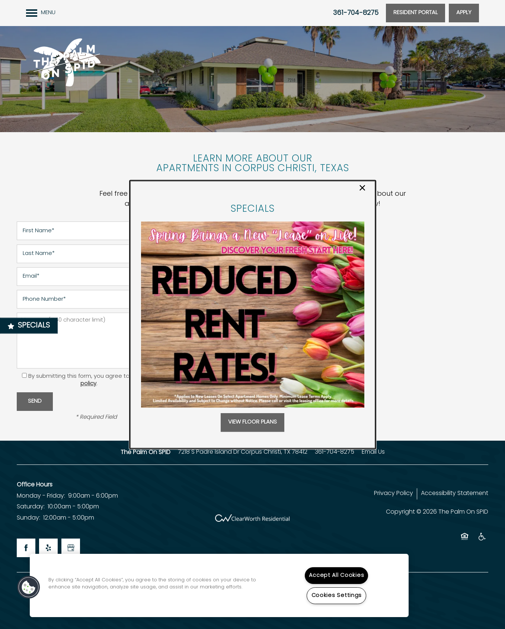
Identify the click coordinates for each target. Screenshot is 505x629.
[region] (219, 585)
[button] (252, 422)
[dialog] (252, 314)
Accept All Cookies (336, 575)
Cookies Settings (336, 595)
